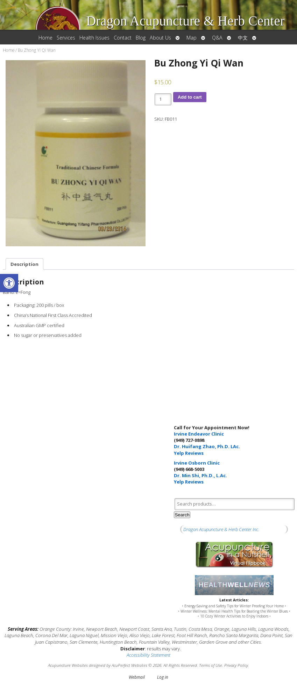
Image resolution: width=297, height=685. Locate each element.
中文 (243, 37)
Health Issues (94, 37)
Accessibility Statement (148, 655)
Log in (162, 677)
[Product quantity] (163, 99)
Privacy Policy (236, 665)
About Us (160, 37)
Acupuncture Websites (68, 665)
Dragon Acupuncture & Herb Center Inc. (221, 529)
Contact (123, 37)
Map (191, 37)
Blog (141, 37)
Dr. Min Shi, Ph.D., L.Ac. (200, 475)
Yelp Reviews (189, 453)
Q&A (217, 37)
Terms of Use (210, 665)
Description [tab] (24, 264)
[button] (9, 283)
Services (66, 37)
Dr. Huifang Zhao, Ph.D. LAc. (207, 446)
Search (182, 514)
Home (45, 37)
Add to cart (190, 97)
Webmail (137, 677)
